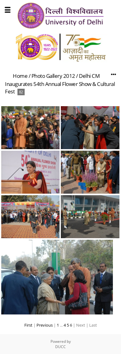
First (28, 325)
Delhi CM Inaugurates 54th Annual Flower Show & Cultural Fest (60, 83)
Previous (44, 325)
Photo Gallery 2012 (53, 75)
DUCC (60, 346)
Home (20, 75)
